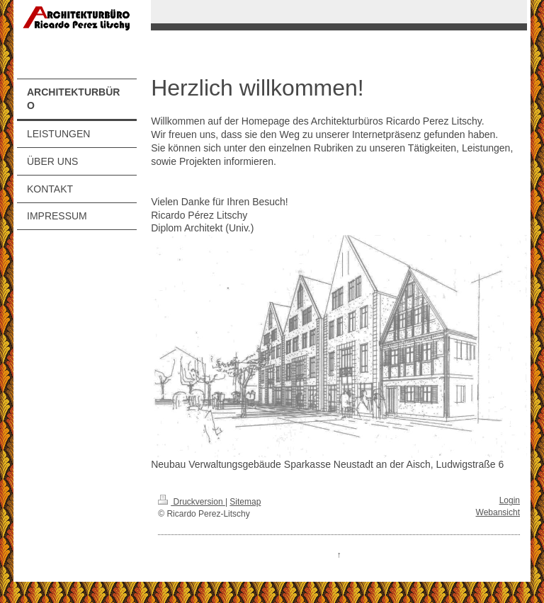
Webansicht (498, 512)
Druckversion (191, 502)
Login (509, 500)
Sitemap (245, 502)
